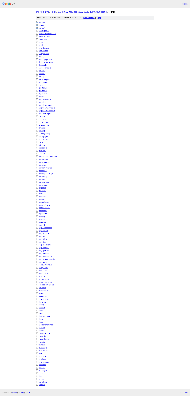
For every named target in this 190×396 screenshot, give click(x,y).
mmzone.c (43, 210)
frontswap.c (43, 82)
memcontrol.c (44, 162)
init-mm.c (42, 116)
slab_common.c (45, 316)
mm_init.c (42, 196)
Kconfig (42, 131)
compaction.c (44, 53)
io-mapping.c (44, 125)
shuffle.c (42, 305)
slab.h (41, 313)
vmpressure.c (44, 362)
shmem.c (42, 302)
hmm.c (41, 96)
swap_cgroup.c (44, 333)
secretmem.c (44, 299)
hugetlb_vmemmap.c (47, 108)
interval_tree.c (44, 122)
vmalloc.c (42, 359)
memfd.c (42, 165)
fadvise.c (42, 71)
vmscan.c (42, 365)
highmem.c (43, 93)
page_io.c (42, 242)
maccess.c (43, 148)
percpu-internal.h (45, 265)
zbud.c (41, 376)
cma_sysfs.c (43, 51)
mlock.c (42, 193)
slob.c (41, 319)
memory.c (43, 170)
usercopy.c (43, 347)
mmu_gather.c (44, 205)
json (186, 392)
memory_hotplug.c (46, 173)
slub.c (41, 322)
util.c (40, 353)
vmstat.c (42, 367)
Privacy (21, 392)
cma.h (41, 45)
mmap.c (42, 199)
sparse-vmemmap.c (46, 325)
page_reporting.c (45, 253)
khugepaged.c (44, 136)
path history (89, 18)
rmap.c (41, 293)
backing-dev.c (44, 31)
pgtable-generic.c (45, 282)
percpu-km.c (43, 268)
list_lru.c (42, 145)
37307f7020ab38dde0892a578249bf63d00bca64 (82, 11)
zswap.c (42, 385)
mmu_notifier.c (44, 208)
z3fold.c (42, 373)
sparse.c (42, 327)
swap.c (41, 330)
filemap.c (42, 76)
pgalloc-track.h (44, 279)
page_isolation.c (45, 245)
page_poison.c (44, 250)
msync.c (42, 219)
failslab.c (42, 73)
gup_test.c (43, 88)
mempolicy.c (43, 176)
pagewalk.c (43, 262)
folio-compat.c (44, 79)
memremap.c (44, 182)
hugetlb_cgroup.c (45, 105)
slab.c (41, 310)
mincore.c (42, 190)
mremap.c (43, 216)
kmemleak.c (43, 139)
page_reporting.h (45, 256)
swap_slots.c (43, 336)
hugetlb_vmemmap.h (47, 111)
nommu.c (42, 222)
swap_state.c (44, 339)
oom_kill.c (42, 225)
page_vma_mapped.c (47, 259)
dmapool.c (43, 65)
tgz (99, 18)
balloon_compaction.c (47, 33)
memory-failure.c (45, 168)
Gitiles (14, 392)
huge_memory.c (45, 99)
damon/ (42, 22)
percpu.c (42, 276)
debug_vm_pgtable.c (46, 62)
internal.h (42, 119)
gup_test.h (43, 91)
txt (179, 392)
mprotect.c (43, 213)
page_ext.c (43, 236)
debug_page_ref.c (45, 59)
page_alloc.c (43, 230)
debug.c (42, 56)
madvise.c (42, 150)
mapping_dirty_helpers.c (48, 156)
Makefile (42, 153)
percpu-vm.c (43, 273)
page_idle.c (43, 239)
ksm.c (41, 142)
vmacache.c (43, 356)
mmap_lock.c (44, 202)
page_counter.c (45, 233)
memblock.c (43, 159)
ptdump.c (42, 288)
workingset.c (43, 370)
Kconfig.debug (44, 133)
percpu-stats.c (44, 270)
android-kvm (42, 11)
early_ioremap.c (45, 68)
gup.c (41, 85)
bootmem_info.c (45, 36)
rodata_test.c (44, 296)
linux (53, 11)
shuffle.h (42, 307)
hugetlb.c (42, 102)
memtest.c (43, 185)
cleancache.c (44, 39)
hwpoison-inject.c (45, 113)
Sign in (185, 4)
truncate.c (42, 345)
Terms (28, 392)
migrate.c (42, 188)
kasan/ (41, 25)
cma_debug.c (44, 48)
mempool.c (43, 179)
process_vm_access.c (47, 285)
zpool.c (41, 379)
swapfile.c (42, 342)
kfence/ (41, 28)
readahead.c (43, 290)
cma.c (41, 42)
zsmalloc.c (43, 382)
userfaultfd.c (43, 350)
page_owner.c (44, 248)
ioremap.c (42, 128)
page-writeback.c (45, 228)
